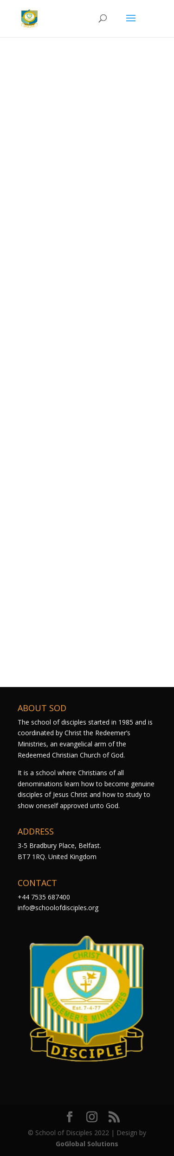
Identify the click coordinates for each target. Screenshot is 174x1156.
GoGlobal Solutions (87, 1143)
